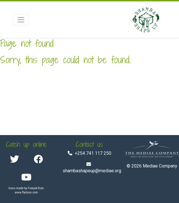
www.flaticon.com (26, 192)
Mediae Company (160, 166)
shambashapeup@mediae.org (92, 170)
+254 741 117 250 (93, 153)
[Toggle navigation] (21, 19)
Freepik (32, 188)
